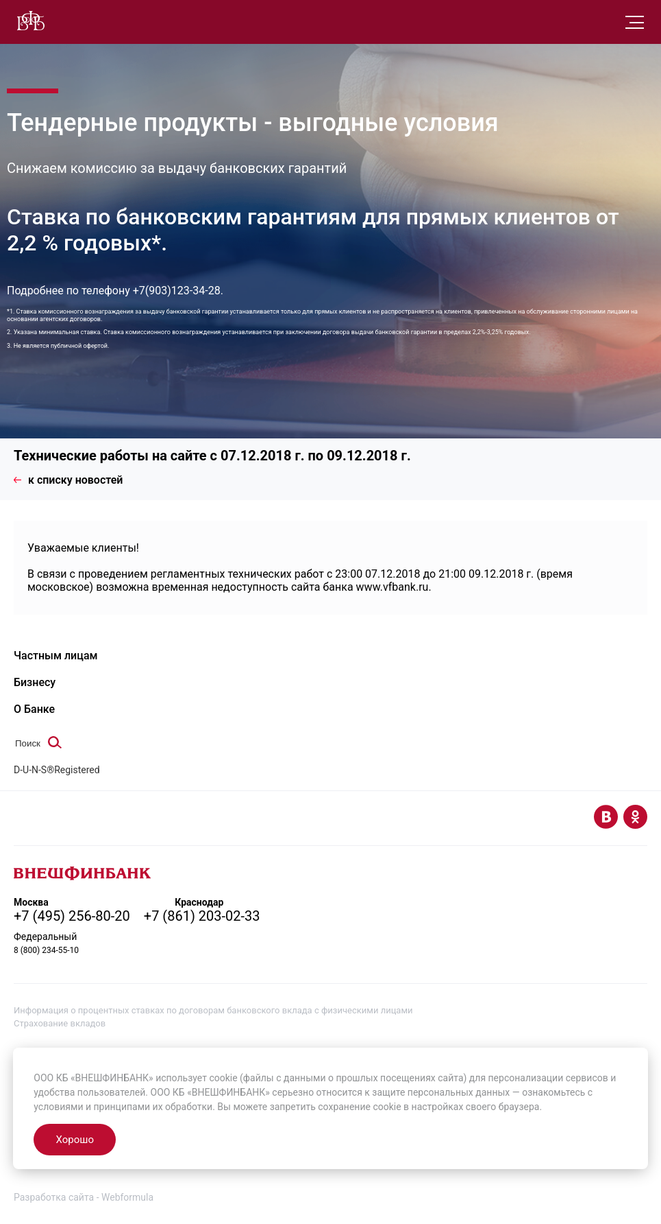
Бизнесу (34, 682)
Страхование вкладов (59, 1023)
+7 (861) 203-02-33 (202, 916)
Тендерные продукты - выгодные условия (253, 122)
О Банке (34, 709)
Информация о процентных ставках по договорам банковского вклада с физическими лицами (213, 1010)
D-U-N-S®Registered (57, 769)
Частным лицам (56, 655)
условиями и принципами (92, 1106)
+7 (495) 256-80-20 (72, 916)
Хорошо (75, 1139)
